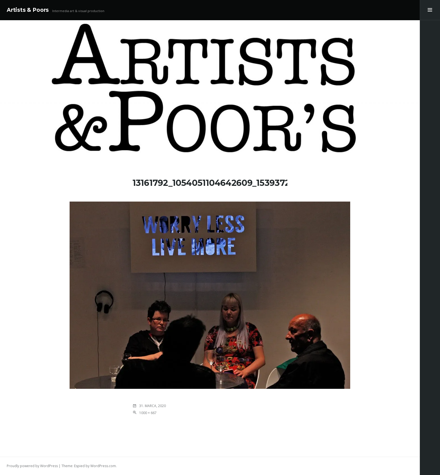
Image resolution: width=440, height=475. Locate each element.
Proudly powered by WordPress (32, 465)
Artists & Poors (28, 10)
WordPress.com (103, 465)
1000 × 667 (148, 412)
